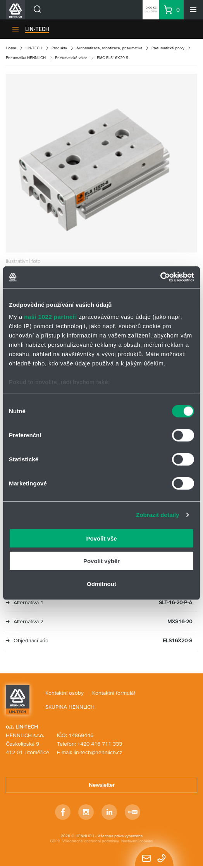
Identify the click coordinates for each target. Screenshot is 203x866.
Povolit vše (101, 538)
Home (11, 48)
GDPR (55, 841)
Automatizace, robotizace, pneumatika (109, 48)
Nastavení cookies (137, 841)
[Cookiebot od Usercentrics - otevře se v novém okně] (160, 277)
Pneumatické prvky (167, 48)
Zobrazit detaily (157, 514)
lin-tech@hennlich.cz (98, 752)
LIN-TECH (37, 29)
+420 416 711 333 (99, 744)
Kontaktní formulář (114, 693)
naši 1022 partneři (50, 316)
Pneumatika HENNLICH (26, 58)
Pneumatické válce (71, 58)
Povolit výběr (101, 561)
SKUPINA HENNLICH (70, 707)
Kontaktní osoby (64, 693)
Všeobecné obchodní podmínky (90, 841)
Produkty (59, 48)
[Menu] (193, 9)
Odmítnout (101, 583)
